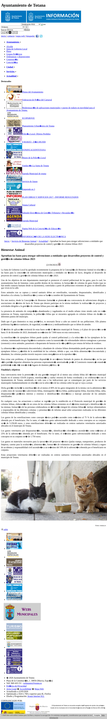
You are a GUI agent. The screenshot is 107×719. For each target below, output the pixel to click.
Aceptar (97, 715)
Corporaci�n (12, 59)
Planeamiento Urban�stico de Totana (30, 126)
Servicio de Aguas (21, 181)
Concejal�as (12, 62)
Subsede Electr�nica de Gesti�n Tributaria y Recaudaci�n (40, 213)
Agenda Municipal (22, 221)
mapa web (20, 36)
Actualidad (43, 241)
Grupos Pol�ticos (14, 54)
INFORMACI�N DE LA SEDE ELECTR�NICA (36, 236)
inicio (3, 36)
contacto (11, 36)
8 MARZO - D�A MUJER (26, 142)
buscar (4, 30)
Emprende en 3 (20, 189)
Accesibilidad (25, 689)
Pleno (8, 51)
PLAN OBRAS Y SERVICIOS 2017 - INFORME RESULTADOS (42, 197)
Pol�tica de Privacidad (16, 686)
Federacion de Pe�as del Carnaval (29, 100)
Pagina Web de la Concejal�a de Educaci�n (33, 228)
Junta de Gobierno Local (16, 49)
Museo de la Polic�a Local (26, 158)
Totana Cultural (20, 205)
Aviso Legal (11, 689)
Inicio (7, 241)
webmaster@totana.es (32, 683)
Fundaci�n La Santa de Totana (27, 166)
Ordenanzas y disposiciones (18, 57)
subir (4, 529)
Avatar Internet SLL (35, 696)
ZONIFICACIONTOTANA (26, 150)
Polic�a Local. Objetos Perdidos (28, 134)
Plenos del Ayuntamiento (24, 92)
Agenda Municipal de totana (26, 173)
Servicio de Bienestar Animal (24, 241)
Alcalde (9, 46)
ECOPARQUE (20, 118)
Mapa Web (39, 689)
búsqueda (30, 36)
